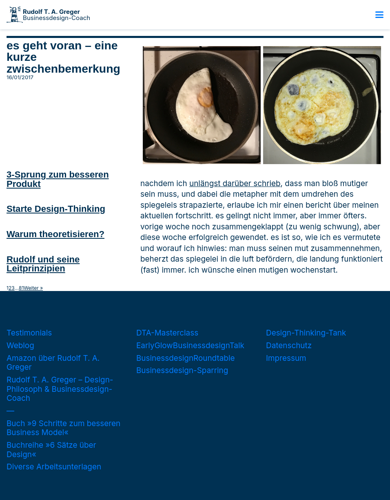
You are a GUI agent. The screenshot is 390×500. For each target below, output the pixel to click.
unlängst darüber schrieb (235, 183)
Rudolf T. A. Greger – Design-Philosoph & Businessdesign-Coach (60, 389)
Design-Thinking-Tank (306, 333)
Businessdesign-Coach (56, 15)
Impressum (286, 358)
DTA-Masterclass (167, 333)
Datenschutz (289, 345)
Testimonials (29, 333)
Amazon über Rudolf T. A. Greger (53, 362)
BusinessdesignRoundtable (185, 358)
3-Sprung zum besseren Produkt (58, 179)
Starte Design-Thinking (56, 209)
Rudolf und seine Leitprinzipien (43, 263)
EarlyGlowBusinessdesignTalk (190, 345)
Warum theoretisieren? (55, 234)
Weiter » (33, 288)
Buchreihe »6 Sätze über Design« (51, 449)
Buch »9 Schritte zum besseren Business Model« (63, 428)
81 (21, 288)
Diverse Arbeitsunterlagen (54, 466)
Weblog (20, 345)
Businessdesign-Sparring (182, 370)
